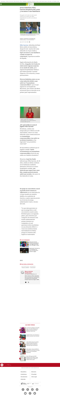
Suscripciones (24, 376)
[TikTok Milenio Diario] (30, 393)
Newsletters (23, 371)
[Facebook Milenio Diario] (23, 389)
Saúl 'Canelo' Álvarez (43, 1)
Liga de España (25, 267)
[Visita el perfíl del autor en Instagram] (26, 282)
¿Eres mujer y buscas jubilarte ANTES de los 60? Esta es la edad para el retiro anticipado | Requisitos (32, 350)
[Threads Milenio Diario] (37, 389)
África (21, 1)
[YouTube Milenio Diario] (25, 393)
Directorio (33, 371)
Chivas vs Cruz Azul (9, 1)
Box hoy (17, 1)
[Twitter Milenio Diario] (27, 389)
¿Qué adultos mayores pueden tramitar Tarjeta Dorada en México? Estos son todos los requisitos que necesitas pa (32, 343)
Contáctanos (24, 374)
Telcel (15, 1)
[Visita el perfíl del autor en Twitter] (28, 282)
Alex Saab (49, 1)
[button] (1, 4)
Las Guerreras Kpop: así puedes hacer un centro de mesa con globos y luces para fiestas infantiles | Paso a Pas (32, 329)
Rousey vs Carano (35, 1)
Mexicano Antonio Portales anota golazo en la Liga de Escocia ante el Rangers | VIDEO (34, 243)
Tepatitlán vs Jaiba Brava (27, 1)
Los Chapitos (54, 1)
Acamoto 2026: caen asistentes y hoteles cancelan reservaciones (32, 335)
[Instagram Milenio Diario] (32, 389)
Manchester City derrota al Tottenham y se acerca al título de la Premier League (34, 250)
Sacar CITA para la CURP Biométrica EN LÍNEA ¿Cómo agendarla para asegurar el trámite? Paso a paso (32, 358)
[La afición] (30, 4)
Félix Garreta (24, 45)
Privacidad (33, 374)
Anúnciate (23, 379)
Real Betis (32, 267)
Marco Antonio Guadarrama (27, 38)
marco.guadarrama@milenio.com (31, 274)
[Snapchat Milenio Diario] (34, 393)
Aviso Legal (34, 376)
